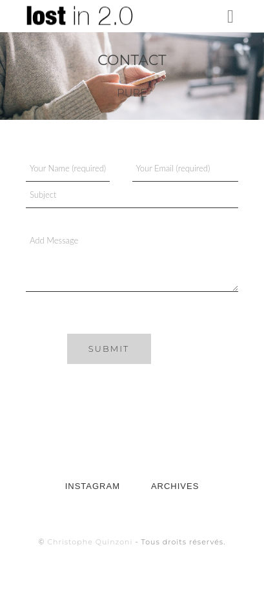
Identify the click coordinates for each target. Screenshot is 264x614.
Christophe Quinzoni (89, 541)
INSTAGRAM (92, 486)
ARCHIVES (175, 486)
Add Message (132, 259)
